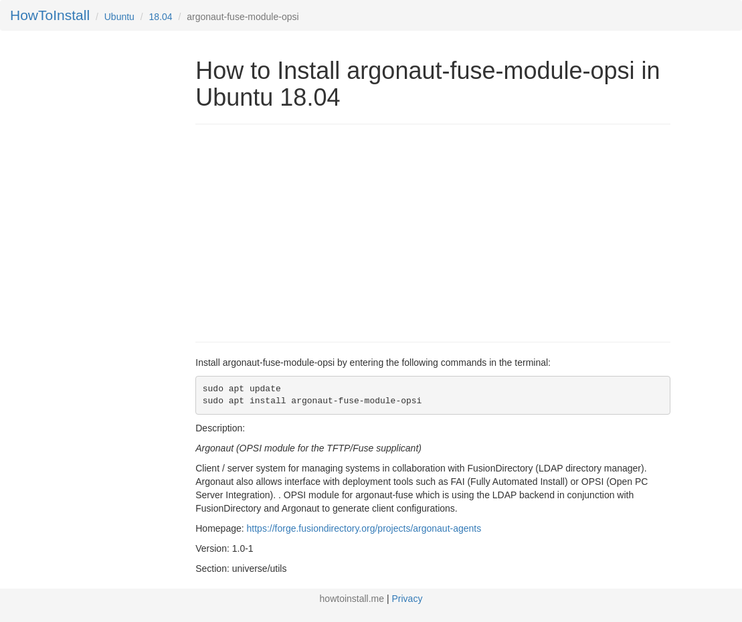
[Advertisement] (307, 231)
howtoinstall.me (352, 598)
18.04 (161, 16)
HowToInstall (50, 15)
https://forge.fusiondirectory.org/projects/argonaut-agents (364, 528)
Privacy (407, 598)
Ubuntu (119, 16)
